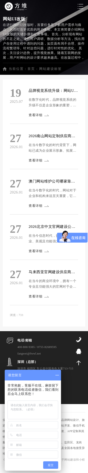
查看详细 (35, 115)
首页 (31, 69)
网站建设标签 (50, 69)
